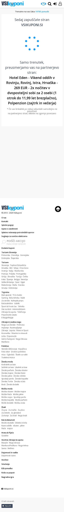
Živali (3, 407)
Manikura (5, 342)
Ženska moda (7, 361)
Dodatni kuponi (8, 248)
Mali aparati (6, 295)
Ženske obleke (19, 376)
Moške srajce (6, 397)
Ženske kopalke (21, 378)
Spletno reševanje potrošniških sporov (17, 232)
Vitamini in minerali (19, 333)
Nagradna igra (7, 477)
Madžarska (19, 271)
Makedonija (6, 285)
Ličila (3, 336)
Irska (3, 279)
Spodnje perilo (7, 378)
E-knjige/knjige (7, 317)
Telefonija (21, 312)
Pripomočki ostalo (9, 315)
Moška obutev (7, 391)
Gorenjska (24, 255)
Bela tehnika (14, 298)
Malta (14, 285)
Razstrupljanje (16, 327)
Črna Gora (24, 268)
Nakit (23, 298)
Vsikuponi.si (7, 489)
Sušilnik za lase (7, 367)
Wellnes (11, 448)
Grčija (3, 276)
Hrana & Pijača (7, 432)
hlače (3, 428)
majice (10, 428)
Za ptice (21, 410)
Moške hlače (6, 394)
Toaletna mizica (8, 357)
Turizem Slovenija (9, 252)
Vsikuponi (18, 213)
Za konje (5, 415)
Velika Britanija (7, 282)
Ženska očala (19, 381)
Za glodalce (16, 413)
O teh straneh (7, 501)
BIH (10, 268)
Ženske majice (7, 373)
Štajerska (15, 258)
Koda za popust (8, 472)
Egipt (23, 282)
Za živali (13, 415)
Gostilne (4, 435)
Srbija (16, 268)
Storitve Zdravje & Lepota (12, 440)
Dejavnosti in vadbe (9, 452)
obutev (16, 425)
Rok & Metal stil (8, 420)
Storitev (4, 460)
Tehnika (21, 306)
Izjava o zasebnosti (9, 229)
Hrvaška (4, 268)
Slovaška (11, 276)
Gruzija (4, 288)
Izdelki (17, 303)
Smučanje (5, 464)
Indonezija (13, 288)
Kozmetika (5, 333)
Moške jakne (18, 394)
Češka (25, 276)
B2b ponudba (6, 468)
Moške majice (20, 391)
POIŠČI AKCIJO (16, 241)
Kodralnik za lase (8, 364)
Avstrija (4, 271)
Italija (11, 271)
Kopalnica (22, 349)
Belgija (17, 279)
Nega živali (22, 415)
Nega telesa (23, 445)
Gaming (4, 298)
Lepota (12, 330)
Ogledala (10, 354)
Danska (21, 285)
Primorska (5, 255)
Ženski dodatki (13, 384)
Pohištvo (5, 346)
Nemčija (24, 279)
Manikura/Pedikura (9, 445)
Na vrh (6, 505)
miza (3, 354)
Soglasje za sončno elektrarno (14, 236)
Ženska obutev (21, 370)
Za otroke (5, 300)
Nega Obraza (21, 339)
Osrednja (15, 255)
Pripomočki (11, 336)
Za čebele (5, 413)
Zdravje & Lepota (8, 312)
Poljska (12, 274)
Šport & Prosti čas (9, 306)
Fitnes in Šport (22, 330)
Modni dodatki (7, 423)
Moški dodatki (7, 403)
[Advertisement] (31, 162)
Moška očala (20, 403)
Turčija (19, 276)
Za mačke (12, 410)
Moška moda (6, 388)
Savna (3, 448)
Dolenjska (5, 258)
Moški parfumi (21, 400)
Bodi (3, 384)
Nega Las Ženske (8, 325)
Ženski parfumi (7, 370)
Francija (4, 274)
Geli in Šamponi (8, 339)
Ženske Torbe (7, 381)
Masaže (4, 442)
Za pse (4, 410)
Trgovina (5, 292)
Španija (10, 279)
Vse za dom (6, 309)
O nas (3, 217)
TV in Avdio (17, 295)
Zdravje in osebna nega (11, 322)
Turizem (5, 262)
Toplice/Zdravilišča (18, 265)
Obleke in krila (21, 423)
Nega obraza (14, 442)
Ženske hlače (20, 373)
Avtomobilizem (18, 309)
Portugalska (21, 274)
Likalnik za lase (21, 367)
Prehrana (20, 325)
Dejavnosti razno (8, 455)
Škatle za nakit (21, 354)
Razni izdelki (6, 425)
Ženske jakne (6, 376)
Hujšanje (5, 327)
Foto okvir (5, 351)
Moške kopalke (7, 400)
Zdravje (4, 330)
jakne (22, 425)
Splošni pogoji (7, 225)
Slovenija (5, 265)
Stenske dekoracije (9, 349)
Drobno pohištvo (18, 351)
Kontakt (4, 221)
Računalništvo (7, 303)
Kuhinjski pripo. (17, 300)
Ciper (17, 282)
